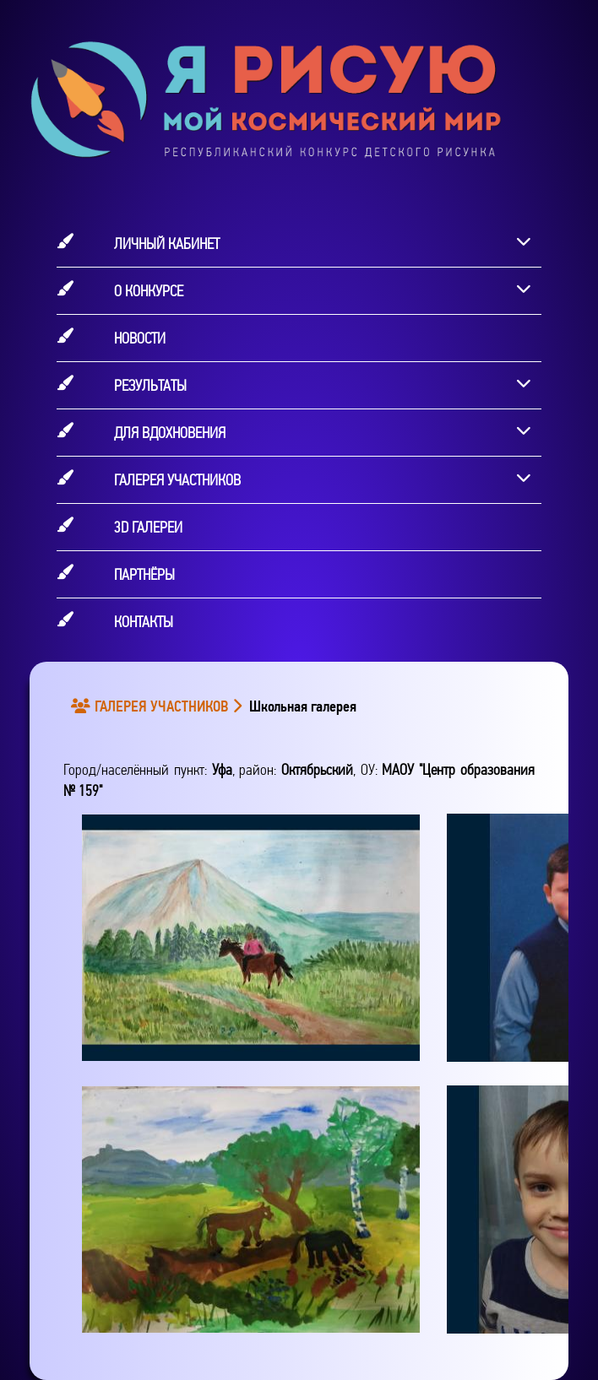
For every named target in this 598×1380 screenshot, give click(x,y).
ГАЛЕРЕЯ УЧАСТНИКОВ (152, 706)
